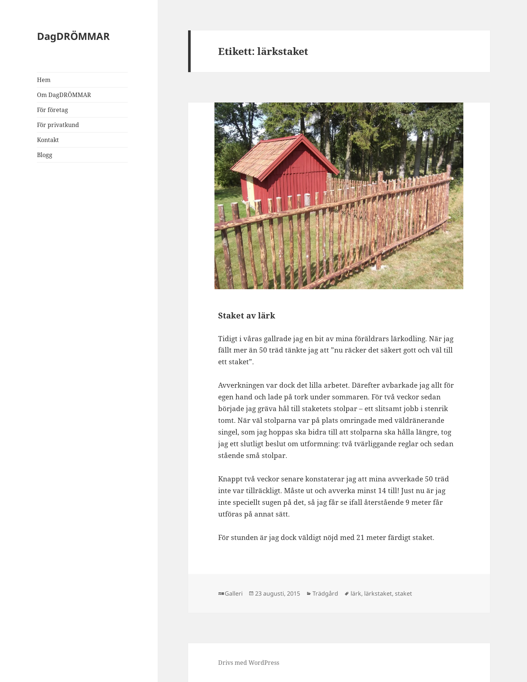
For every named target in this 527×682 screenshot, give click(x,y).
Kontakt (48, 140)
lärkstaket (378, 593)
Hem (44, 80)
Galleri (234, 593)
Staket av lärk (246, 315)
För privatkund (58, 125)
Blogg (44, 155)
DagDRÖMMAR (73, 36)
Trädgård (325, 593)
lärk (356, 593)
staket (403, 593)
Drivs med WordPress (248, 663)
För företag (52, 110)
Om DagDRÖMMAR (64, 95)
